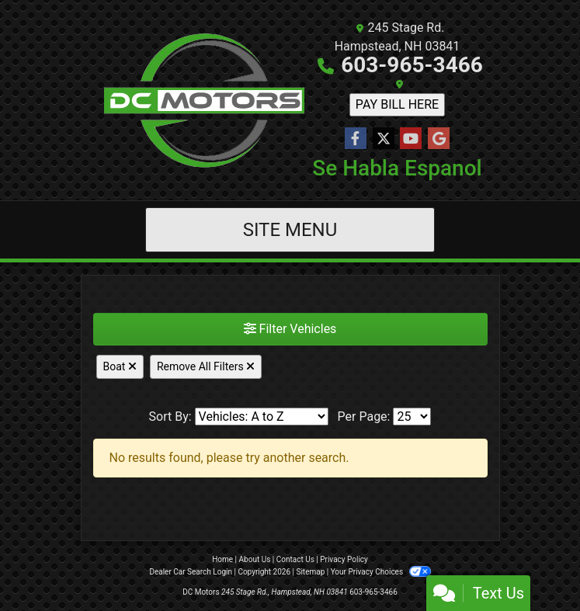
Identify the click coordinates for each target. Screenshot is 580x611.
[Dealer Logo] (204, 100)
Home (222, 559)
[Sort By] (261, 416)
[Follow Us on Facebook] (355, 139)
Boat (120, 366)
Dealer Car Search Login (190, 572)
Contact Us (295, 559)
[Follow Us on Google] (439, 139)
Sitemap (310, 572)
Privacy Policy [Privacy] (344, 559)
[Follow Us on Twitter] (383, 139)
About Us (255, 559)
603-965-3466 (412, 65)
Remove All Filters (206, 366)
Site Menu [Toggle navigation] (290, 230)
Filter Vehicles (290, 328)
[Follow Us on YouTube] (411, 139)
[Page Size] (412, 416)
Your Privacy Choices (381, 572)
